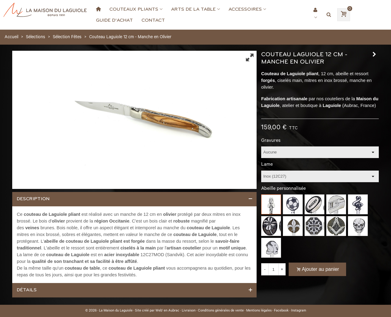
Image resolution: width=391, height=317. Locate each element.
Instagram (298, 311)
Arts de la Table (193, 9)
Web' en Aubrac (167, 311)
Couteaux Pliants (133, 9)
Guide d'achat (114, 20)
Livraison (189, 311)
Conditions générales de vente (221, 311)
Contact (153, 20)
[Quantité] (273, 269)
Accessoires (245, 9)
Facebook (281, 311)
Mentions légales (259, 311)
